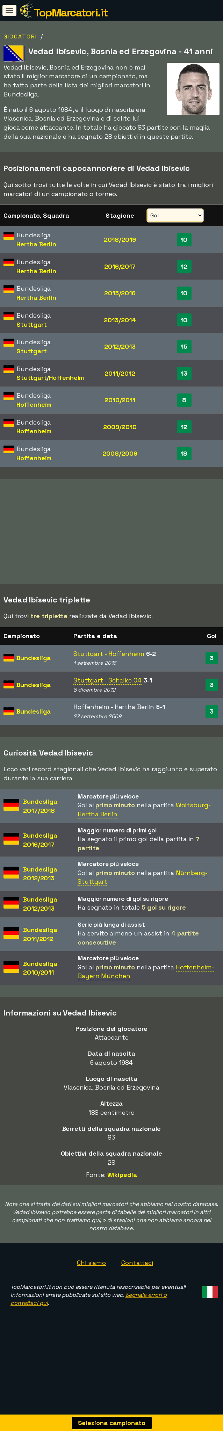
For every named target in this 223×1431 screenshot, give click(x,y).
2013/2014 (120, 320)
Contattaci (137, 1288)
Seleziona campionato (111, 1423)
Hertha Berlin (36, 244)
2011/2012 (120, 373)
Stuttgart (31, 324)
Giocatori (20, 36)
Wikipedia (122, 1200)
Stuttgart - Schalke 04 (107, 705)
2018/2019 (120, 240)
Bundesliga (33, 683)
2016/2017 (120, 266)
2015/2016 (120, 293)
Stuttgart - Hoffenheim (108, 678)
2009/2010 (119, 427)
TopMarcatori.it (71, 13)
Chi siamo (91, 1288)
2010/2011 (120, 400)
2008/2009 (119, 453)
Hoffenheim (66, 378)
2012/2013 (120, 346)
